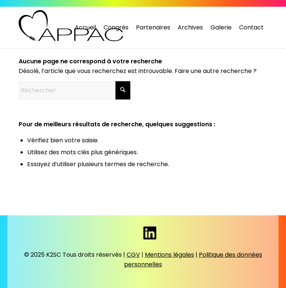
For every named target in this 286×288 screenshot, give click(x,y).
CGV (133, 254)
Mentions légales (169, 254)
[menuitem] (85, 27)
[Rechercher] (74, 90)
